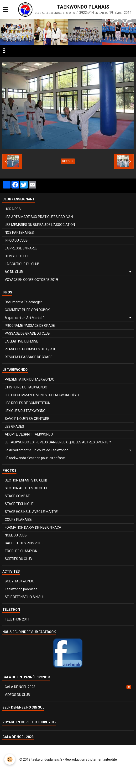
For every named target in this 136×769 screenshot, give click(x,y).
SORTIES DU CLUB (18, 559)
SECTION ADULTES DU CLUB (26, 488)
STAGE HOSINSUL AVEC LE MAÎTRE (31, 512)
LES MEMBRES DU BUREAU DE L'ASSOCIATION (40, 225)
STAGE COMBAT (17, 496)
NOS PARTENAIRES (19, 232)
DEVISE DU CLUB (17, 256)
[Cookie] (9, 759)
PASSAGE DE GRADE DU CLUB (27, 333)
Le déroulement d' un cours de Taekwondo (36, 450)
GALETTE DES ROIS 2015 (23, 543)
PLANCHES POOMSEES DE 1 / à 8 (30, 349)
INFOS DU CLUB (16, 240)
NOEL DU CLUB (16, 535)
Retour (67, 161)
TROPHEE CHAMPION (21, 551)
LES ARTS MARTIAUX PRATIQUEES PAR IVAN (39, 217)
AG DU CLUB (14, 272)
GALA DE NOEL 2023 (68, 687)
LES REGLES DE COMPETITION (27, 403)
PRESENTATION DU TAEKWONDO (29, 379)
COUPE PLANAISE (18, 519)
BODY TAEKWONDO (19, 581)
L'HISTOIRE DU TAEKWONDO (26, 387)
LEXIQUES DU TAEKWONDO (25, 411)
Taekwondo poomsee (21, 589)
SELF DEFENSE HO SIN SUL (24, 597)
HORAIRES (13, 209)
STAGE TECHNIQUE (19, 504)
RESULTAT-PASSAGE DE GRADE (28, 357)
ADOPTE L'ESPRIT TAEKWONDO (29, 434)
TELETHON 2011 (17, 619)
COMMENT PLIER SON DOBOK (27, 310)
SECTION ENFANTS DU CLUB (26, 480)
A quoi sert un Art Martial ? (25, 318)
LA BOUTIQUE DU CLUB (22, 264)
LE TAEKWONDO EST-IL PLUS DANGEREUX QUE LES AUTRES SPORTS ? (58, 442)
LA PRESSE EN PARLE (21, 248)
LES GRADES (14, 426)
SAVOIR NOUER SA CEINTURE (27, 419)
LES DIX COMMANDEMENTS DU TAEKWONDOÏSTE (42, 395)
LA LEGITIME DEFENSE (21, 341)
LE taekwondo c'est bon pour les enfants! (35, 458)
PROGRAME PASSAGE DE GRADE (30, 325)
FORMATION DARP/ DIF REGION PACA (33, 527)
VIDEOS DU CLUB (17, 695)
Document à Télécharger (23, 302)
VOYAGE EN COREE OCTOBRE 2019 (31, 280)
